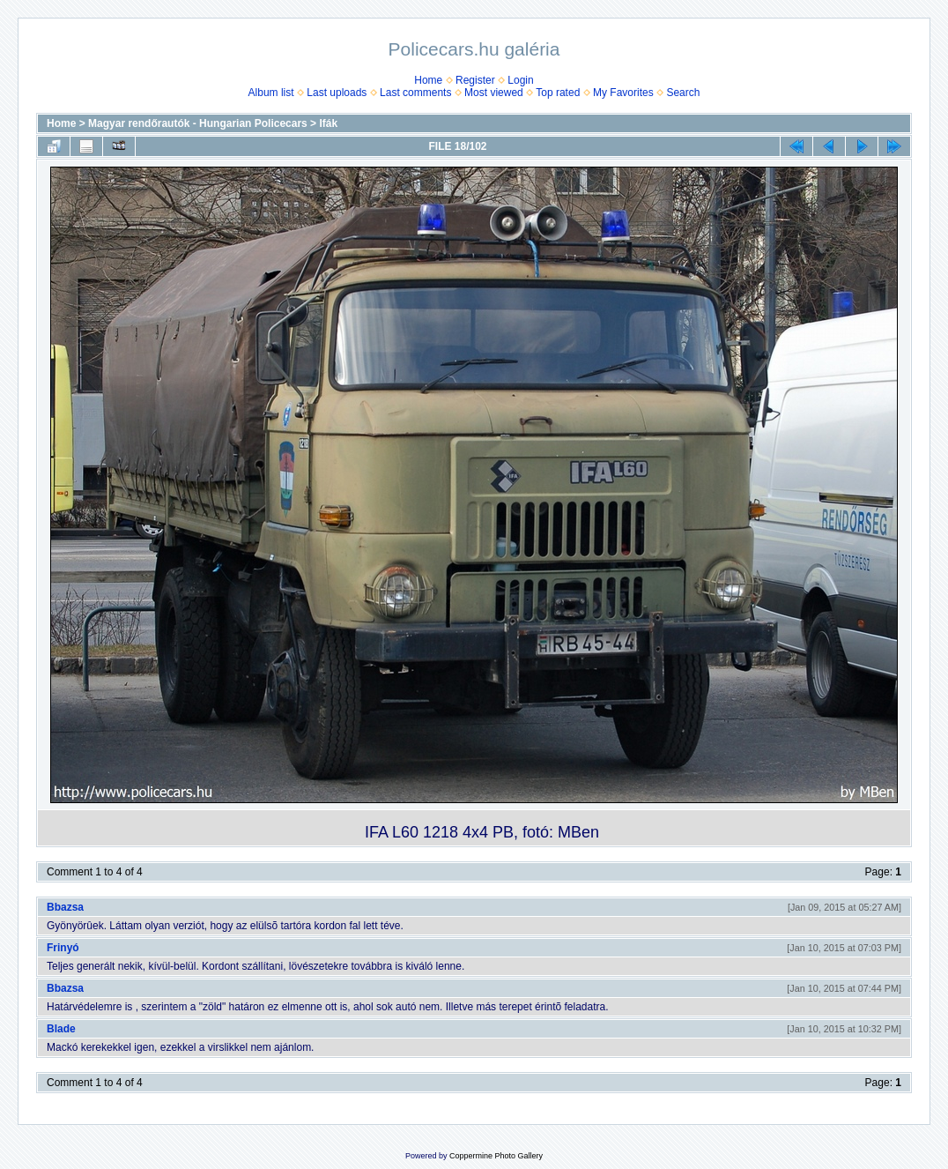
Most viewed (493, 92)
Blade (61, 1029)
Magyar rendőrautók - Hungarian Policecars (197, 123)
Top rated (558, 92)
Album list (271, 92)
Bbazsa (65, 907)
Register (475, 80)
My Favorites (623, 92)
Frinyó (63, 948)
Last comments (415, 92)
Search (683, 92)
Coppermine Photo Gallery (496, 1155)
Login (520, 80)
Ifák (328, 123)
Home (428, 80)
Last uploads (337, 92)
